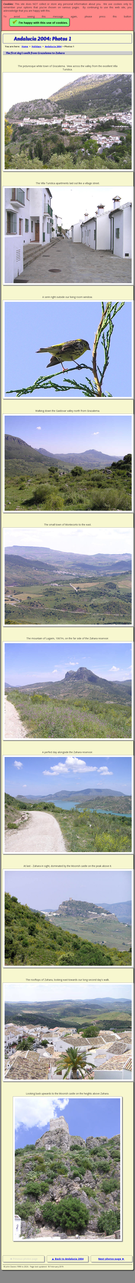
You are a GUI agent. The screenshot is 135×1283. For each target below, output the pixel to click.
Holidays (36, 46)
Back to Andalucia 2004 (69, 1258)
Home (25, 46)
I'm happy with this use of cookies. (40, 22)
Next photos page (110, 1258)
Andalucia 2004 (53, 46)
